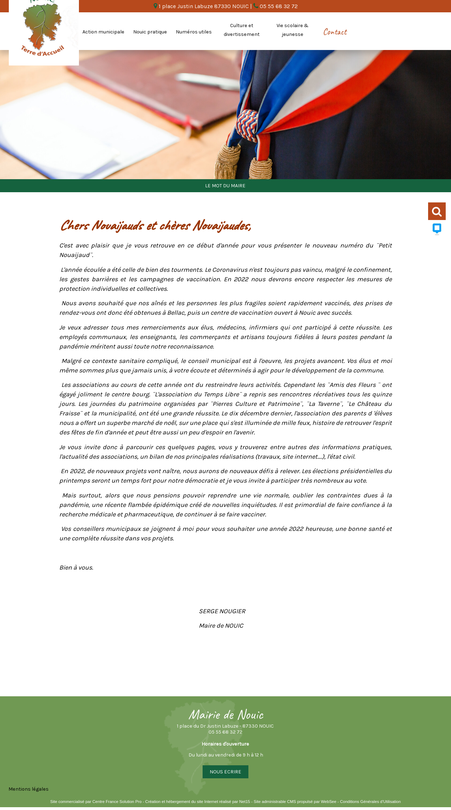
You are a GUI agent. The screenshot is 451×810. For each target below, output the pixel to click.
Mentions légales (28, 789)
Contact (334, 31)
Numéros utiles (194, 32)
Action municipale (103, 32)
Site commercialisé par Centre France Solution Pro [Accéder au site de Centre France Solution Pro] (96, 801)
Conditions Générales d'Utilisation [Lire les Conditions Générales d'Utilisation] (370, 801)
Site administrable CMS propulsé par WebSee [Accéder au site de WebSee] (295, 801)
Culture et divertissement (242, 30)
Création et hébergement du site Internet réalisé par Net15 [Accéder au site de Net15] (197, 801)
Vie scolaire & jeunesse (293, 30)
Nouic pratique (150, 32)
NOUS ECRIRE (225, 772)
